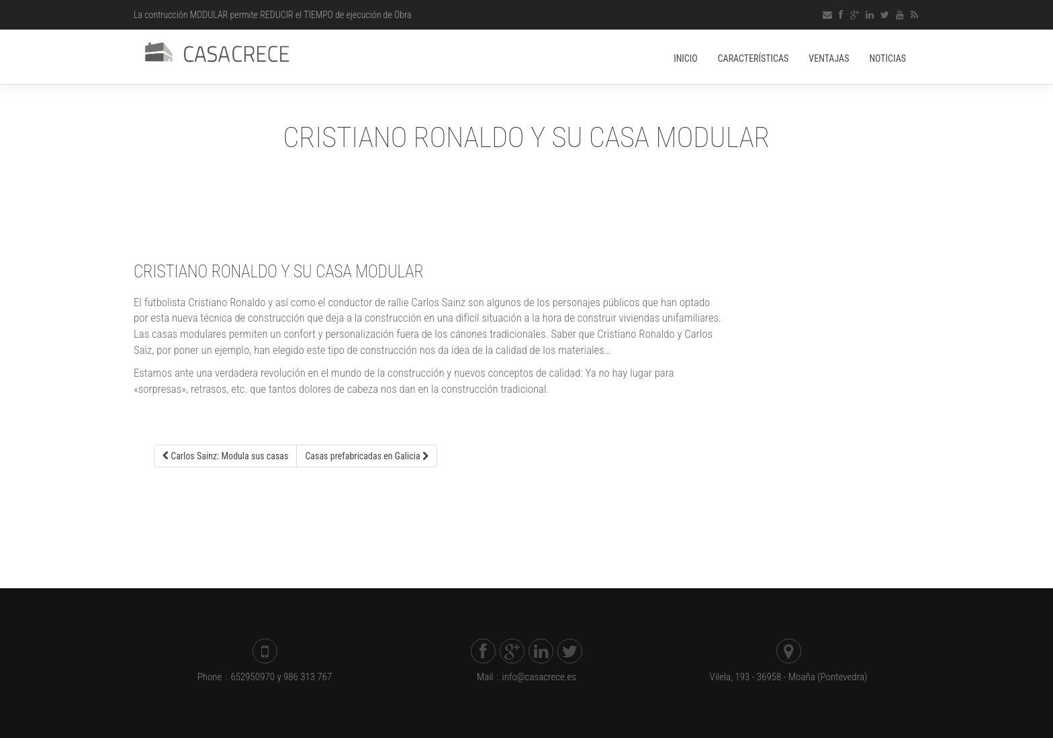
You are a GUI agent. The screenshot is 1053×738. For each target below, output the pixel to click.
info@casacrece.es (533, 677)
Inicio (686, 58)
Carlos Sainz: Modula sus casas (225, 456)
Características (753, 58)
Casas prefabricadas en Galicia (366, 456)
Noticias (887, 58)
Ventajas (829, 58)
